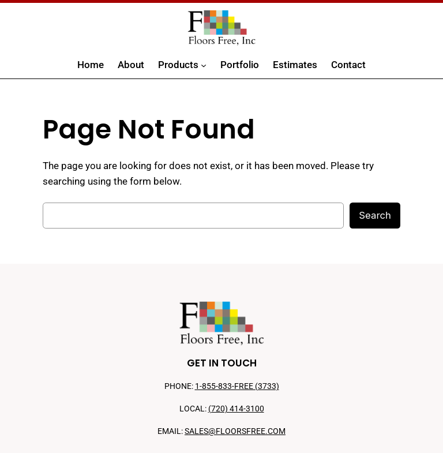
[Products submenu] (204, 65)
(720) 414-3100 (236, 409)
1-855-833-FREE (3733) (237, 386)
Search (375, 215)
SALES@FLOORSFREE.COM (235, 431)
